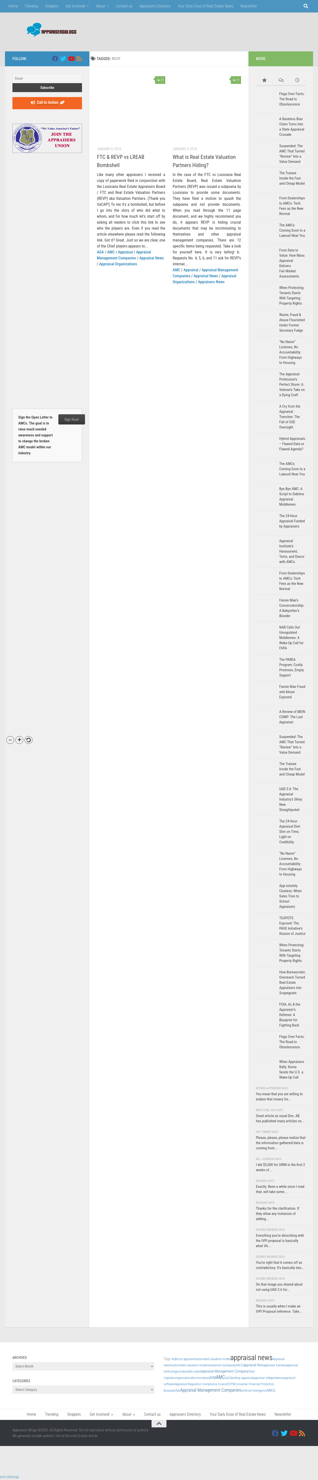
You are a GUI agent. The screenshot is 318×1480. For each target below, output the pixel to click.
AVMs (176, 1390)
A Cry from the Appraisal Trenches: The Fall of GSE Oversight (289, 416)
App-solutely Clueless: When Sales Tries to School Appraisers (290, 896)
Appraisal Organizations (118, 264)
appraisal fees (253, 1365)
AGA (100, 252)
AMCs (271, 1390)
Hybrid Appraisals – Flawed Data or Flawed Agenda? (292, 443)
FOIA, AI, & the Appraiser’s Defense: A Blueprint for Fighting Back (289, 1014)
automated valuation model (212, 1359)
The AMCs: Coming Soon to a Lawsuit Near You (292, 230)
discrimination (200, 1378)
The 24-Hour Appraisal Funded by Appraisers (292, 521)
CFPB (231, 1384)
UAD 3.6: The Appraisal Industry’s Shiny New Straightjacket (290, 799)
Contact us (124, 6)
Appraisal (125, 252)
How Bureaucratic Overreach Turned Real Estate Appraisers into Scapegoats (292, 982)
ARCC (239, 1365)
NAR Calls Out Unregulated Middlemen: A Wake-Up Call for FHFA (291, 637)
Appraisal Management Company (224, 1371)
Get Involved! (75, 6)
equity (232, 1365)
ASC (228, 1378)
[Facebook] (55, 59)
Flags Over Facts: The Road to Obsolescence (292, 99)
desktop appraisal (241, 1378)
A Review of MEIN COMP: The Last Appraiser (292, 716)
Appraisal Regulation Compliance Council (201, 1384)
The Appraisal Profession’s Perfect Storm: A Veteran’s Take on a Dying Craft (292, 384)
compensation (182, 1378)
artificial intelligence (254, 1390)
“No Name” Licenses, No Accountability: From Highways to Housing (290, 352)
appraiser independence (268, 1378)
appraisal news (251, 1357)
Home (13, 6)
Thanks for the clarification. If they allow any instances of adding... (277, 1213)
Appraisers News (211, 282)
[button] (10, 740)
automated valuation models (190, 1365)
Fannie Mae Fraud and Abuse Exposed (292, 691)
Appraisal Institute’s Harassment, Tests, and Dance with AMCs (291, 551)
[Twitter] (63, 59)
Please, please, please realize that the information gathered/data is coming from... (281, 1142)
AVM (212, 1377)
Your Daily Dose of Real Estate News (206, 6)
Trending (31, 6)
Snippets (51, 6)
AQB (174, 1359)
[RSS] (79, 59)
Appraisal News (151, 258)
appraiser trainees (274, 1365)
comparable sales (189, 1371)
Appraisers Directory (155, 6)
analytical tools (218, 1365)
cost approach (186, 1359)
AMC (111, 252)
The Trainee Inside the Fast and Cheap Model (292, 178)
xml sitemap (9, 1477)
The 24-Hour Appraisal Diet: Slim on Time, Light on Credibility (290, 831)
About (100, 6)
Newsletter (248, 6)
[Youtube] (71, 59)
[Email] (47, 78)
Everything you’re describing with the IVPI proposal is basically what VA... (280, 1240)
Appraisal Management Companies (210, 1390)
